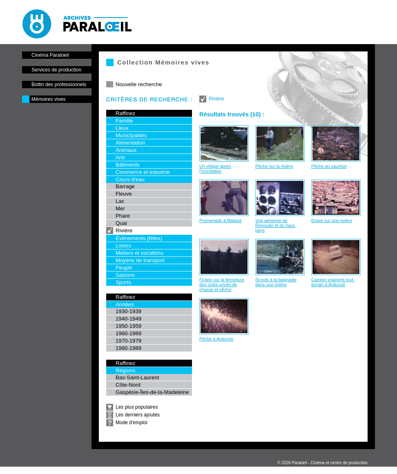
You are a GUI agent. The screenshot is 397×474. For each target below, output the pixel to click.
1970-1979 (128, 341)
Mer (120, 208)
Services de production (56, 70)
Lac (120, 201)
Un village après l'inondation (215, 169)
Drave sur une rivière (331, 220)
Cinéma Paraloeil (50, 55)
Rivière (124, 230)
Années (125, 304)
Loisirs (123, 246)
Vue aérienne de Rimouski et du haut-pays (275, 225)
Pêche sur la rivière (274, 166)
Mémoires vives (48, 99)
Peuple (124, 268)
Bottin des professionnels (58, 84)
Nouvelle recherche (139, 84)
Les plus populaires (137, 407)
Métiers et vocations (139, 253)
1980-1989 (128, 348)
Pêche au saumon (329, 166)
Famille (124, 121)
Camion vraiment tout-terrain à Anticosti (333, 282)
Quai (121, 223)
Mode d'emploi (131, 422)
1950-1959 (128, 326)
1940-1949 (128, 319)
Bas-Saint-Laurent (137, 377)
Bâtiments (128, 165)
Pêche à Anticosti (216, 338)
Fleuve (124, 194)
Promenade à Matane (220, 220)
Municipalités (131, 135)
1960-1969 (128, 333)
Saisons (125, 275)
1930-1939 (128, 311)
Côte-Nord (128, 385)
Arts (120, 157)
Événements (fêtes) (139, 238)
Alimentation (130, 143)
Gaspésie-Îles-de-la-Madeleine (152, 392)
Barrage (125, 186)
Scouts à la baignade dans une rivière (276, 282)
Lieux (122, 128)
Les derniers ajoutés (138, 415)
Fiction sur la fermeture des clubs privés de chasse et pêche (221, 284)
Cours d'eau (130, 179)
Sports (123, 282)
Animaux (126, 150)
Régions (125, 370)
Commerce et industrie (143, 172)
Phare (123, 216)
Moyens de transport (140, 260)
